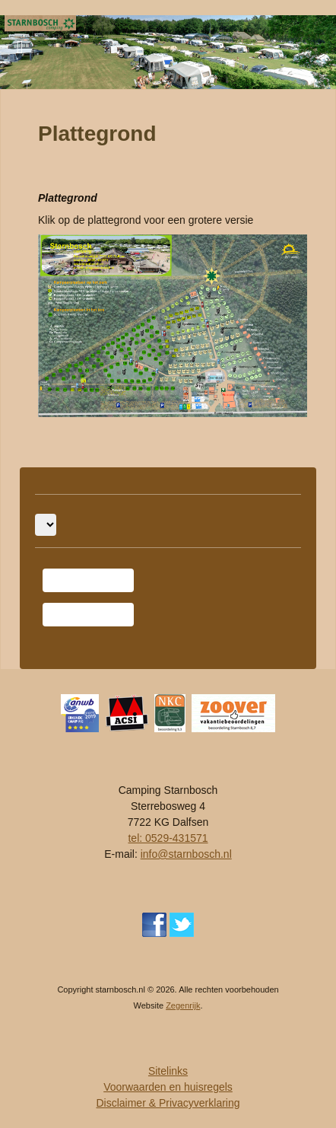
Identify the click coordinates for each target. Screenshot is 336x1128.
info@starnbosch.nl (186, 854)
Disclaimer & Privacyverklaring (167, 1103)
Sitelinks (168, 1071)
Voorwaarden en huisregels (168, 1087)
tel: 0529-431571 (168, 838)
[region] (168, 52)
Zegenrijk (183, 1005)
